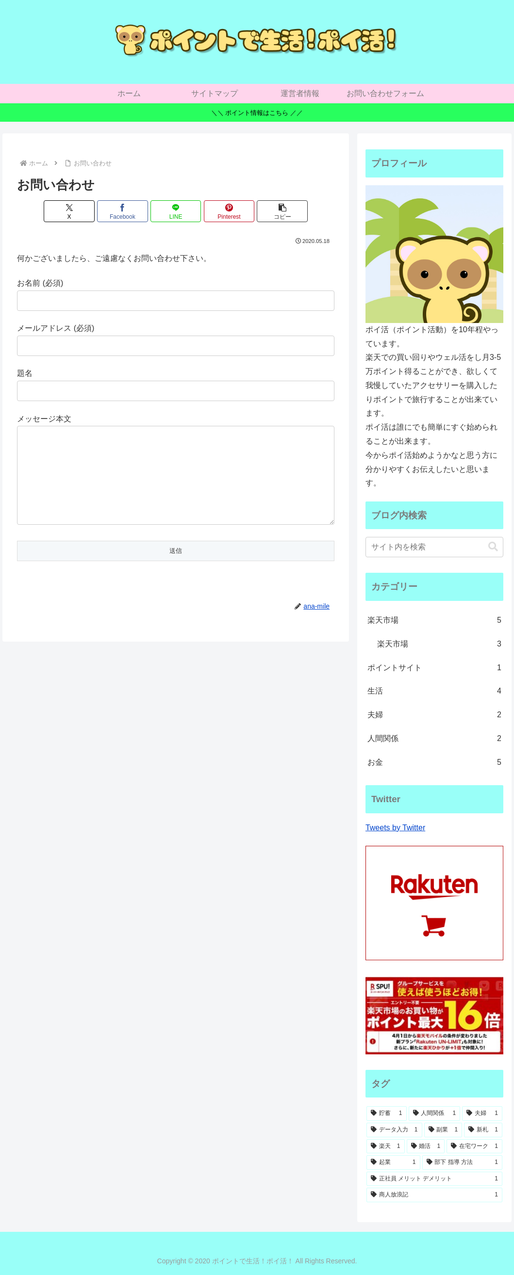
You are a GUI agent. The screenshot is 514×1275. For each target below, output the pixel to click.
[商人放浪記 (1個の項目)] (434, 1195)
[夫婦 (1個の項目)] (482, 1113)
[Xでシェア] (69, 211)
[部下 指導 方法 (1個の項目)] (462, 1162)
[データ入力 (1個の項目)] (394, 1130)
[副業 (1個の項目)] (443, 1130)
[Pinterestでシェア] (229, 211)
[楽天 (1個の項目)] (385, 1146)
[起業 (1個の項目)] (393, 1162)
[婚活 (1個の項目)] (426, 1146)
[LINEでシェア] (175, 211)
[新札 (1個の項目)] (483, 1130)
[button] (282, 211)
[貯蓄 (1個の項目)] (386, 1113)
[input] (434, 547)
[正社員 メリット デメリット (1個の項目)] (434, 1179)
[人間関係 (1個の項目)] (435, 1113)
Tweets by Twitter (395, 827)
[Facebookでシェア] (122, 211)
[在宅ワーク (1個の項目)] (474, 1146)
